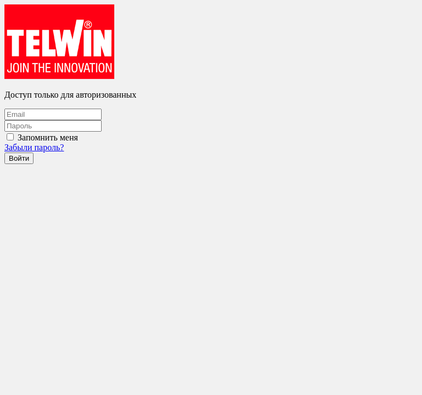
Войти (19, 158)
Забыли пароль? (34, 147)
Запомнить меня (48, 137)
